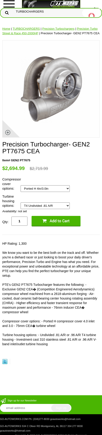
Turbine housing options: (8, 200)
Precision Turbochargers (58, 28)
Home (6, 28)
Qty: (5, 222)
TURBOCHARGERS (26, 28)
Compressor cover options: (11, 183)
